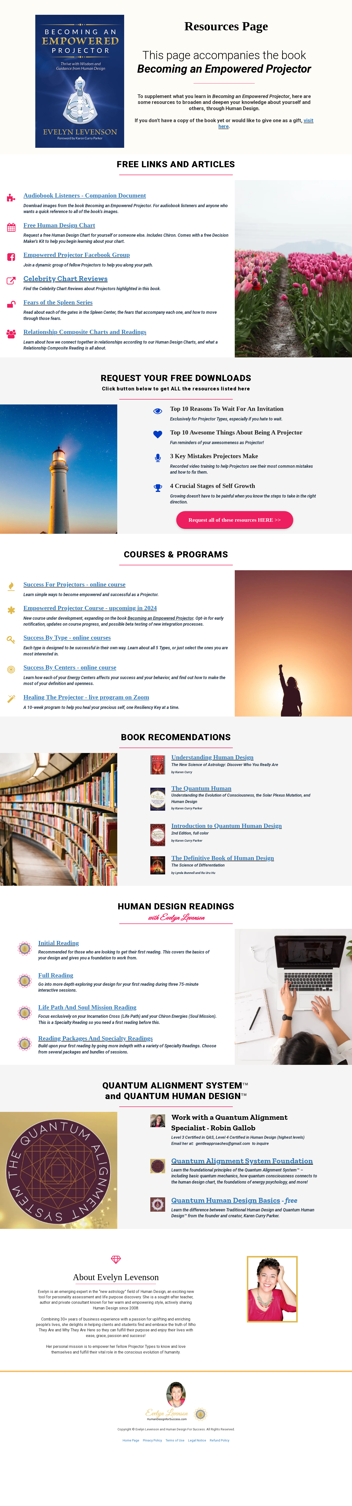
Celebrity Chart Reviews (65, 278)
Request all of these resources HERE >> (235, 520)
